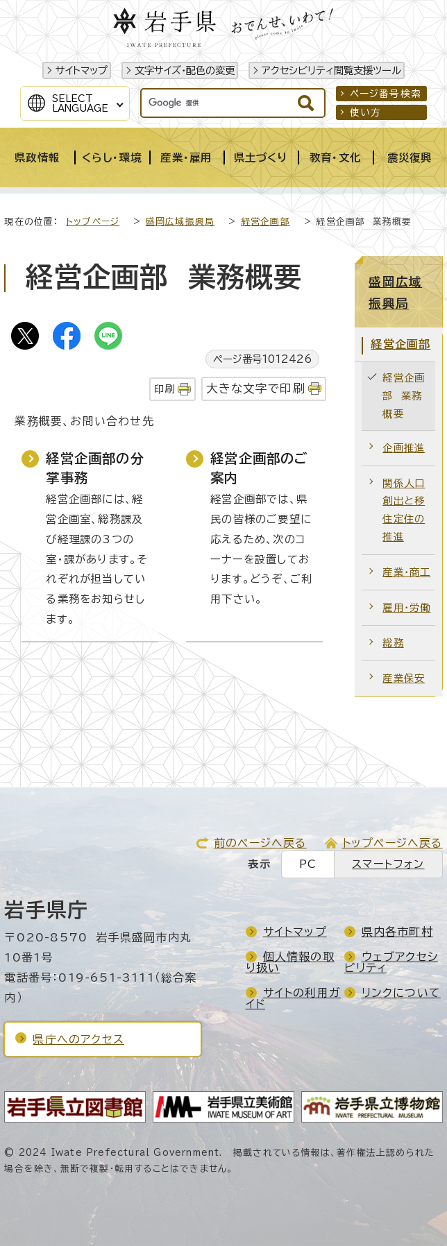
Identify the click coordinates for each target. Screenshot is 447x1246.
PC (308, 864)
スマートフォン (388, 864)
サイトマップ (82, 70)
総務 (392, 643)
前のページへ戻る (260, 842)
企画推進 (403, 448)
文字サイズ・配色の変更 (185, 70)
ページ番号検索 (385, 94)
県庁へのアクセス (78, 1039)
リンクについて (401, 992)
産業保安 (403, 678)
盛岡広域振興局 (180, 221)
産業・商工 (406, 572)
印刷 (164, 389)
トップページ (92, 221)
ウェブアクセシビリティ (391, 962)
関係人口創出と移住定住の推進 (403, 510)
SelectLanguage (80, 103)
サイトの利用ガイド (293, 998)
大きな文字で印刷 (255, 388)
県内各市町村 (397, 931)
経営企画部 (265, 221)
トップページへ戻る (392, 842)
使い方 (366, 112)
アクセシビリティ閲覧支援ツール (331, 70)
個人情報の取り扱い (290, 962)
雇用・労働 (406, 607)
